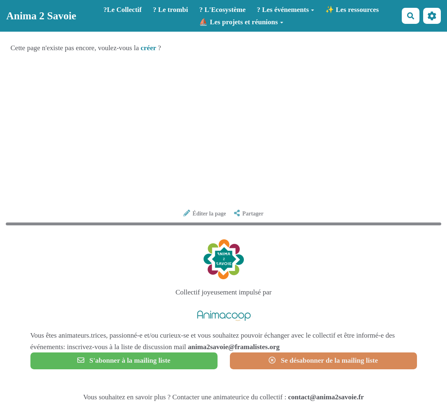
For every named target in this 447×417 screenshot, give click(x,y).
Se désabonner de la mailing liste (323, 360)
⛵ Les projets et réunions (241, 22)
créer (148, 48)
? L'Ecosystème (222, 10)
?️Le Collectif (122, 10)
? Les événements (285, 10)
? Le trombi (170, 10)
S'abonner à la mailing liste (124, 360)
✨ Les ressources (352, 10)
